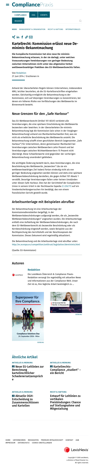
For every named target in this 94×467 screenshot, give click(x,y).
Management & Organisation (32, 29)
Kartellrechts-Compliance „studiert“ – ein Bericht (65, 370)
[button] (26, 37)
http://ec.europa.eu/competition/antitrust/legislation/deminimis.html (46, 244)
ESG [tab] (33, 15)
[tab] (20, 15)
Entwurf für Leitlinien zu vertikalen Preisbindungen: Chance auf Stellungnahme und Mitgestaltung (65, 402)
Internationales (72, 29)
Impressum (10, 443)
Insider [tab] (18, 21)
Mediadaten (33, 440)
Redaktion (21, 73)
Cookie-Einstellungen (42, 443)
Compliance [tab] (20, 15)
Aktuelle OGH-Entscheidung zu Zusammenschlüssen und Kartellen (25, 400)
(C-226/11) (66, 186)
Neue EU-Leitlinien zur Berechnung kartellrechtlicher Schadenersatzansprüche (28, 373)
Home (8, 440)
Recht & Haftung (55, 29)
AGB (77, 440)
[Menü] (8, 5)
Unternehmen (19, 440)
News (14, 29)
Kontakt (69, 440)
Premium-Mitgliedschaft (52, 440)
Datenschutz (23, 443)
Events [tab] (43, 15)
